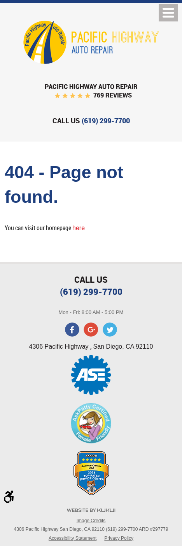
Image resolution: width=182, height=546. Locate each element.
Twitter (109, 330)
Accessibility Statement (72, 538)
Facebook (72, 330)
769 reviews (112, 95)
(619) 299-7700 (91, 291)
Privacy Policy (118, 538)
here (78, 228)
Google (91, 330)
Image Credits (91, 520)
